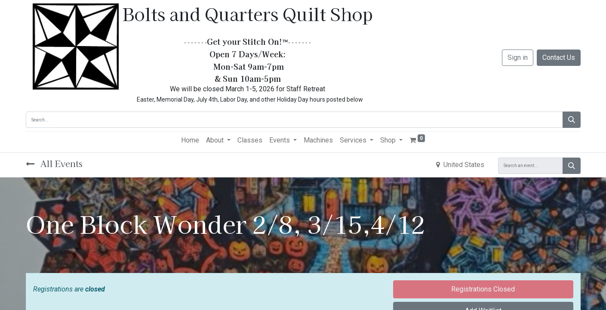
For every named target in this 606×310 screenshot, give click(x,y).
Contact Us (558, 57)
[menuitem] (190, 140)
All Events (54, 163)
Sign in (518, 57)
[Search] (572, 120)
